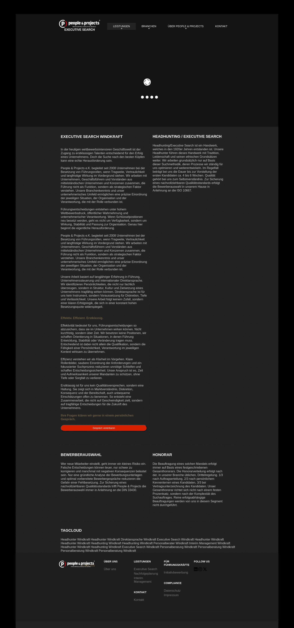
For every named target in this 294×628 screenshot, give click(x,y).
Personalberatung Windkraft (178, 547)
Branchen (149, 26)
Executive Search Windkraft (79, 25)
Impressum (171, 595)
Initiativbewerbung (176, 572)
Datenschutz (172, 590)
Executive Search (145, 569)
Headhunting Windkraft (106, 543)
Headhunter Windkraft (75, 539)
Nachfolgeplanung (146, 573)
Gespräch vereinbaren (104, 428)
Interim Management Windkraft (209, 543)
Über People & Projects (186, 26)
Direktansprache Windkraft (138, 539)
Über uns (110, 569)
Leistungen (121, 26)
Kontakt (221, 26)
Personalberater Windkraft (171, 543)
